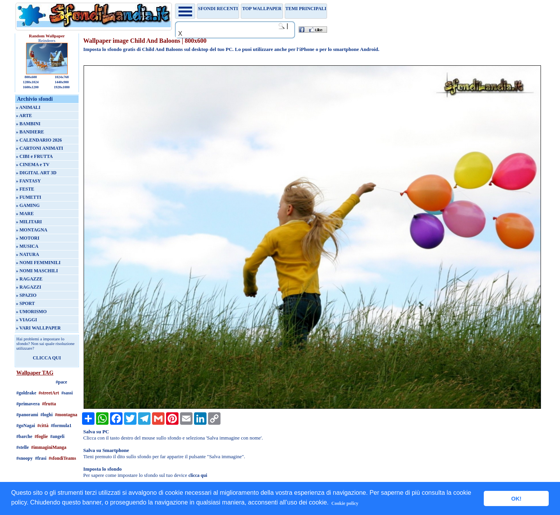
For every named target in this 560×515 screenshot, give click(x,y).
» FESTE (25, 189)
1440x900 (62, 82)
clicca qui (197, 475)
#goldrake (26, 393)
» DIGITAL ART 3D (36, 172)
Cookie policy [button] (345, 503)
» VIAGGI (26, 319)
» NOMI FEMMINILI (38, 262)
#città (43, 425)
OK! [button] (516, 499)
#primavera (28, 403)
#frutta (49, 403)
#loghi (46, 414)
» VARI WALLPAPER (38, 328)
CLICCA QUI (47, 358)
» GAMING (28, 205)
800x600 (30, 77)
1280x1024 (31, 82)
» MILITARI (29, 221)
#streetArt (48, 393)
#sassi (67, 393)
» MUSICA (27, 246)
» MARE (25, 213)
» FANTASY (28, 181)
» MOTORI (27, 238)
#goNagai (25, 425)
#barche (24, 436)
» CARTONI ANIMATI (39, 148)
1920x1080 (62, 87)
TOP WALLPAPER (262, 8)
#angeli (57, 436)
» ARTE (24, 115)
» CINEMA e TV (32, 164)
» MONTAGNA (31, 230)
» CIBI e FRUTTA (34, 156)
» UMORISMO (31, 311)
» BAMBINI (28, 123)
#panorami (27, 414)
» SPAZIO (26, 295)
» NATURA (27, 254)
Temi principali (305, 8)
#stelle (22, 447)
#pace (61, 382)
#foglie (41, 436)
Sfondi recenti (218, 8)
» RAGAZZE (29, 279)
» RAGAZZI (28, 287)
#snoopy (24, 458)
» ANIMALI (28, 107)
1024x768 (62, 77)
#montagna (66, 414)
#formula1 (61, 425)
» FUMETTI (28, 197)
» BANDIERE (30, 132)
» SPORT (25, 303)
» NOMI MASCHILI (37, 270)
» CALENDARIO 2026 (39, 140)
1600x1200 (31, 87)
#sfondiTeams (62, 458)
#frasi (40, 458)
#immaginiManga (48, 447)
